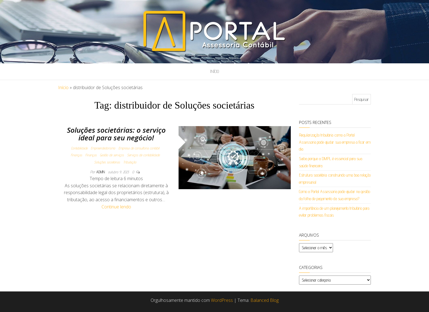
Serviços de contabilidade (143, 155)
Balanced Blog (264, 300)
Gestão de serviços (112, 155)
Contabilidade (79, 148)
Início (214, 71)
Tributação (129, 162)
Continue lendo (116, 207)
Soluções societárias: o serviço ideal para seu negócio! (116, 134)
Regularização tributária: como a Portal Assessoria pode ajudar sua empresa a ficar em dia (335, 142)
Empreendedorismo (103, 148)
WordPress (222, 300)
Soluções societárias (107, 162)
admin (101, 172)
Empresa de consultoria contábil (138, 148)
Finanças (76, 155)
